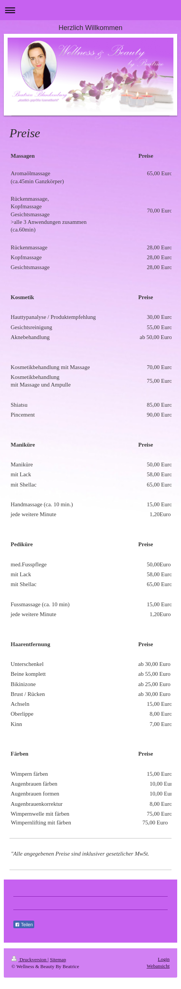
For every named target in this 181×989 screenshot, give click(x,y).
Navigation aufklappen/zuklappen (90, 10)
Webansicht (158, 966)
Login (164, 959)
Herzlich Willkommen (90, 28)
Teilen (24, 924)
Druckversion (29, 959)
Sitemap (58, 959)
